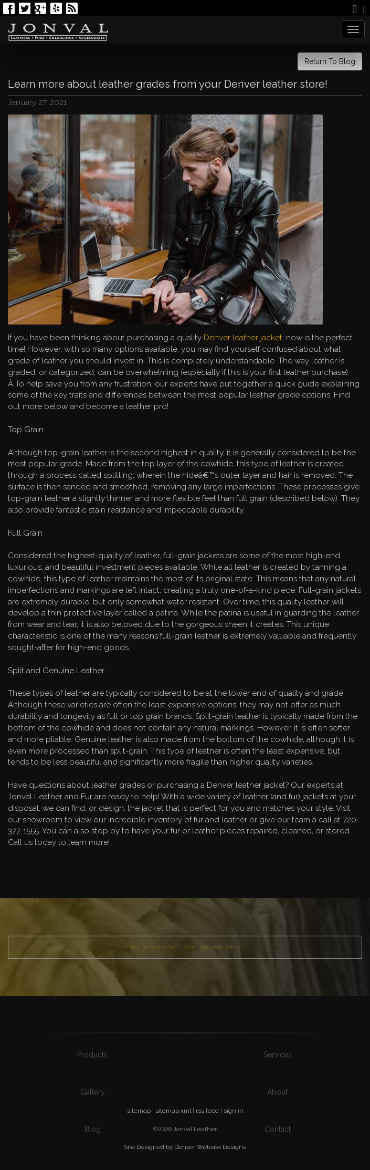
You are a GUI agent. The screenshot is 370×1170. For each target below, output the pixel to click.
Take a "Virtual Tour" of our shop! (185, 961)
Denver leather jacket (243, 337)
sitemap (139, 1110)
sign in (234, 1110)
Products (92, 1075)
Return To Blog (329, 61)
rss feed (207, 1110)
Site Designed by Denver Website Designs (185, 1147)
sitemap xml (173, 1110)
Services (277, 1075)
